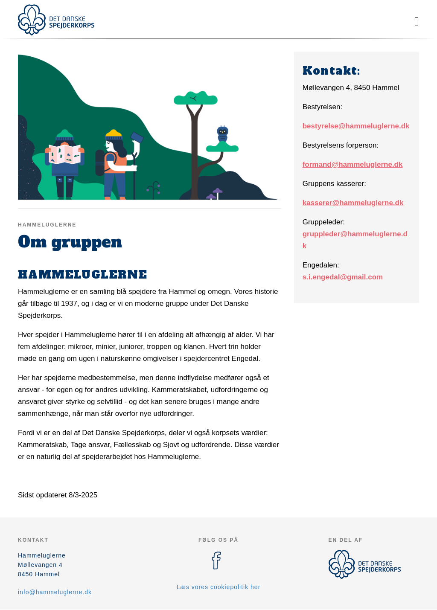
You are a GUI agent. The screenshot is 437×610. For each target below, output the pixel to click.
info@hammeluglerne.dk (55, 592)
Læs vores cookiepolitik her (219, 587)
